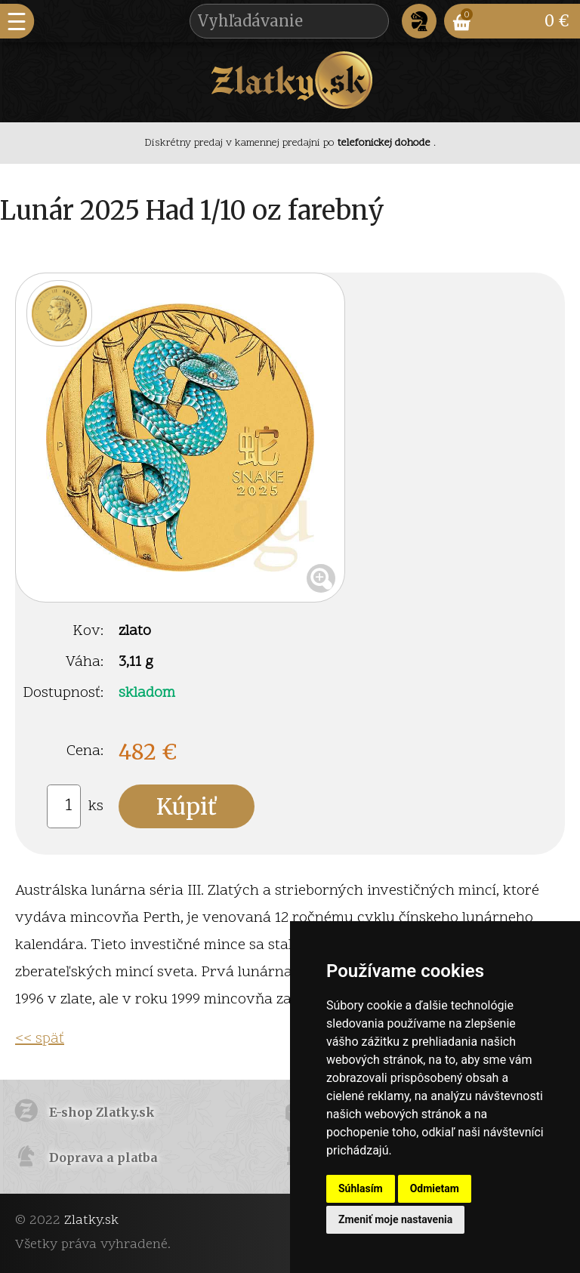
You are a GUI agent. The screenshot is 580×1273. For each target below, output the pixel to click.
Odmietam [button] (434, 1188)
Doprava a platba (103, 1157)
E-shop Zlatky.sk (102, 1112)
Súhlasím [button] (360, 1188)
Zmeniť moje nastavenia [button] (395, 1219)
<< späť (39, 1039)
